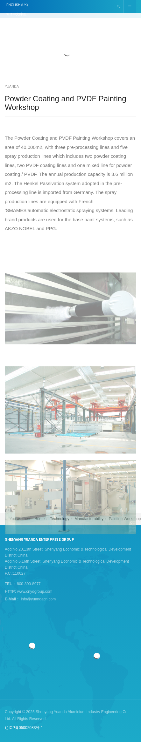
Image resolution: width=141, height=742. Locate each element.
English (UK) (17, 5)
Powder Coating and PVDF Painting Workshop (65, 102)
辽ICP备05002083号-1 (24, 727)
